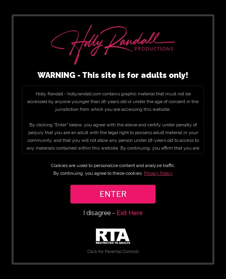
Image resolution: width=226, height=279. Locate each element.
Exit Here (129, 213)
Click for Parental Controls (113, 241)
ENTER (113, 194)
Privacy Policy (158, 173)
